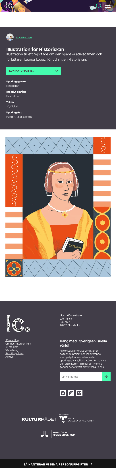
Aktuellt (9, 356)
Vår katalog (11, 350)
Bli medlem (11, 347)
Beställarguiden (14, 353)
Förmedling (12, 340)
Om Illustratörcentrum (18, 343)
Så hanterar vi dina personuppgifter (56, 464)
